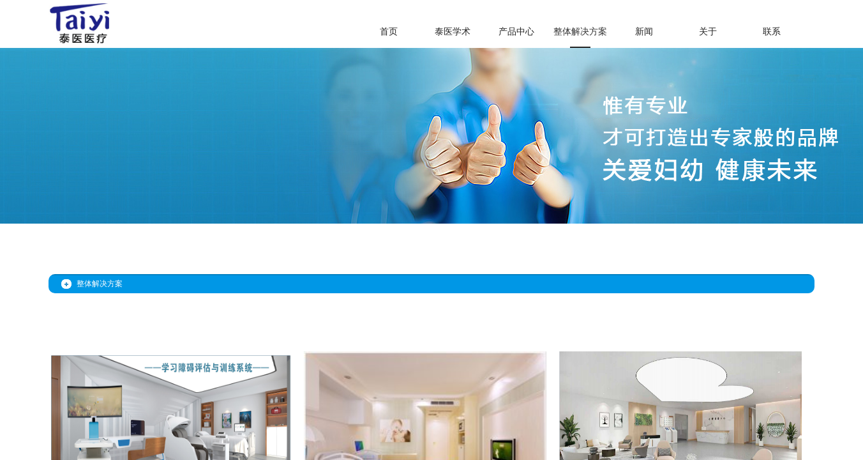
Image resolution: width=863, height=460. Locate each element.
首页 (389, 31)
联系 (772, 31)
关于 (708, 31)
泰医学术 (452, 31)
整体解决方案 (580, 31)
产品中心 (516, 31)
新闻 (644, 31)
